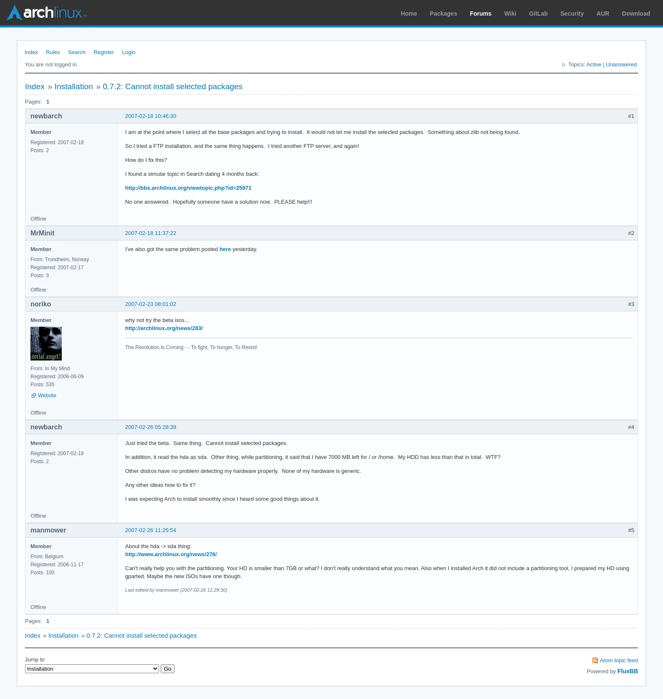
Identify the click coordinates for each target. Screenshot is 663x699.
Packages (444, 13)
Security (572, 13)
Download (636, 13)
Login (129, 52)
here (225, 249)
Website (47, 396)
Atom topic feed (619, 660)
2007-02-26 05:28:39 (150, 427)
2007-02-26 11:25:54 (150, 530)
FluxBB (627, 671)
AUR (603, 13)
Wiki (510, 13)
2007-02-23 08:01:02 (150, 304)
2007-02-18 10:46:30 (150, 116)
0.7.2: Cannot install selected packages (173, 86)
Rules (53, 52)
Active (593, 64)
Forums (480, 13)
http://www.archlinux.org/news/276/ (171, 554)
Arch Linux (46, 12)
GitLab (538, 13)
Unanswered (621, 64)
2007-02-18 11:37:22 (150, 233)
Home (409, 13)
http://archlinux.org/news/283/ (164, 328)
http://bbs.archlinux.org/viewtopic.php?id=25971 (188, 188)
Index (31, 52)
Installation (74, 86)
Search (76, 52)
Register (103, 52)
